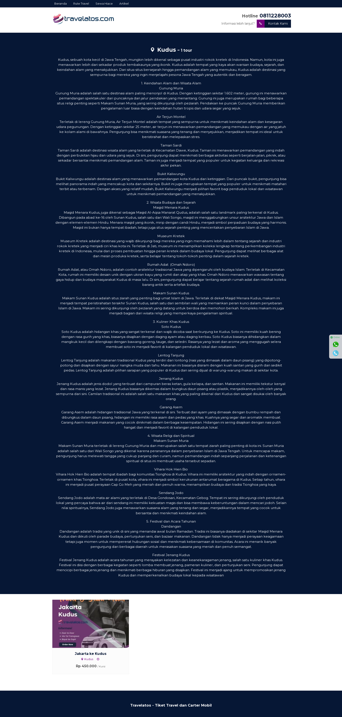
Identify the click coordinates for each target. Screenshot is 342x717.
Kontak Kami (272, 24)
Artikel (124, 3)
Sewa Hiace (104, 3)
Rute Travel (81, 3)
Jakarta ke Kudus (90, 654)
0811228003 (275, 15)
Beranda (60, 3)
